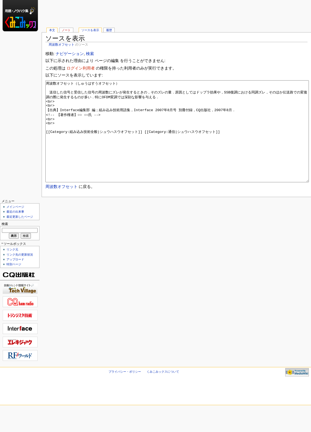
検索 (90, 54)
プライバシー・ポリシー (125, 391)
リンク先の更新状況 (19, 274)
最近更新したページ (19, 236)
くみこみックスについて (163, 391)
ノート (66, 30)
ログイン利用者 (81, 68)
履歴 (109, 30)
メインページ (15, 226)
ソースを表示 (90, 30)
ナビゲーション (70, 54)
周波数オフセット (61, 44)
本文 (52, 30)
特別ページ (13, 284)
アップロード (15, 279)
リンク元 (12, 269)
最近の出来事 (15, 231)
